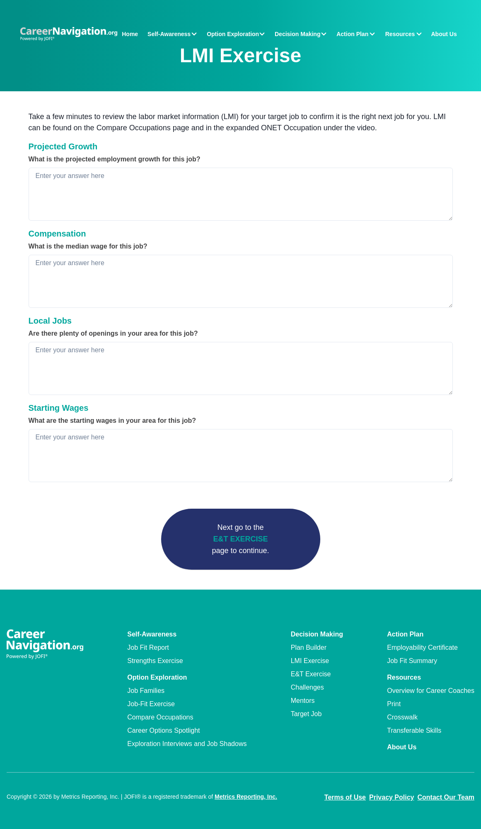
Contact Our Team (446, 797)
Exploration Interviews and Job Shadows (187, 743)
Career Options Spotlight (163, 730)
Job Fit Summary (412, 660)
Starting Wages (59, 407)
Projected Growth (63, 146)
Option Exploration (157, 677)
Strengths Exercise (155, 660)
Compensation (57, 233)
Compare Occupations (160, 717)
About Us (444, 34)
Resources (404, 677)
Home (130, 34)
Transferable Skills (414, 730)
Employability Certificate (422, 647)
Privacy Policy (391, 797)
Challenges (307, 687)
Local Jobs (50, 320)
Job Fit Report (148, 647)
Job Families (145, 690)
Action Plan (405, 634)
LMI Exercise (310, 660)
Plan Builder (308, 647)
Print (394, 703)
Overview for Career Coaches (430, 690)
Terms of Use (345, 797)
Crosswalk (402, 717)
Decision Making (317, 634)
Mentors (303, 700)
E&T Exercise (240, 539)
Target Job (306, 713)
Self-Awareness (151, 634)
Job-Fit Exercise (151, 703)
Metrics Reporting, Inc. (246, 796)
